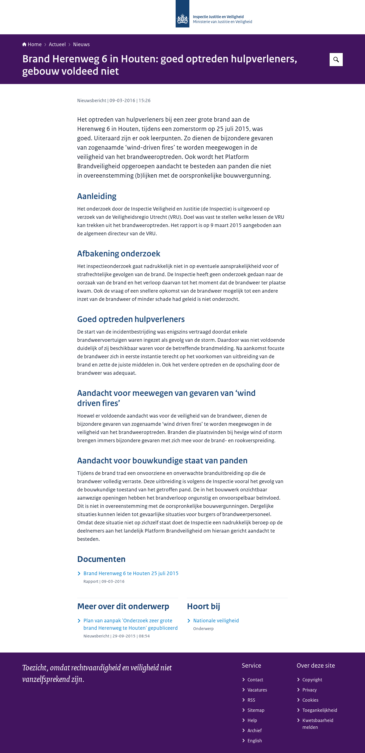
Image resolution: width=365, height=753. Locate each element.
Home (32, 44)
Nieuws (81, 44)
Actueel (57, 44)
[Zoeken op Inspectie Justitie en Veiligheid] (336, 59)
